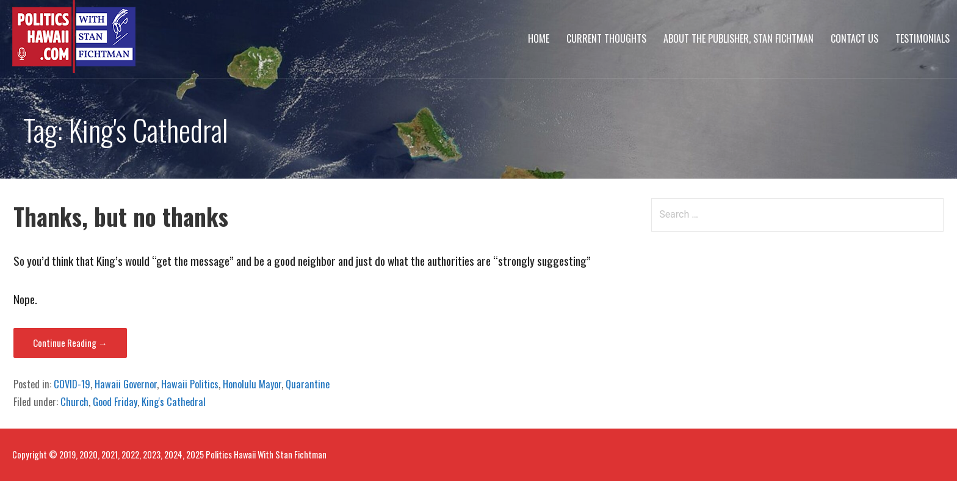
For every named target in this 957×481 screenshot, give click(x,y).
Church (74, 401)
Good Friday (115, 401)
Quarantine (308, 384)
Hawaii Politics (189, 384)
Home (538, 38)
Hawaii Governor (126, 384)
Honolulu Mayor (252, 384)
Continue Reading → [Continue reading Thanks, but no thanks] (70, 342)
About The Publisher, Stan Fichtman (738, 38)
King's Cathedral (174, 401)
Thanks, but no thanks (120, 216)
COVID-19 (72, 384)
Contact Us (854, 38)
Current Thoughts (606, 38)
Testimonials (922, 38)
